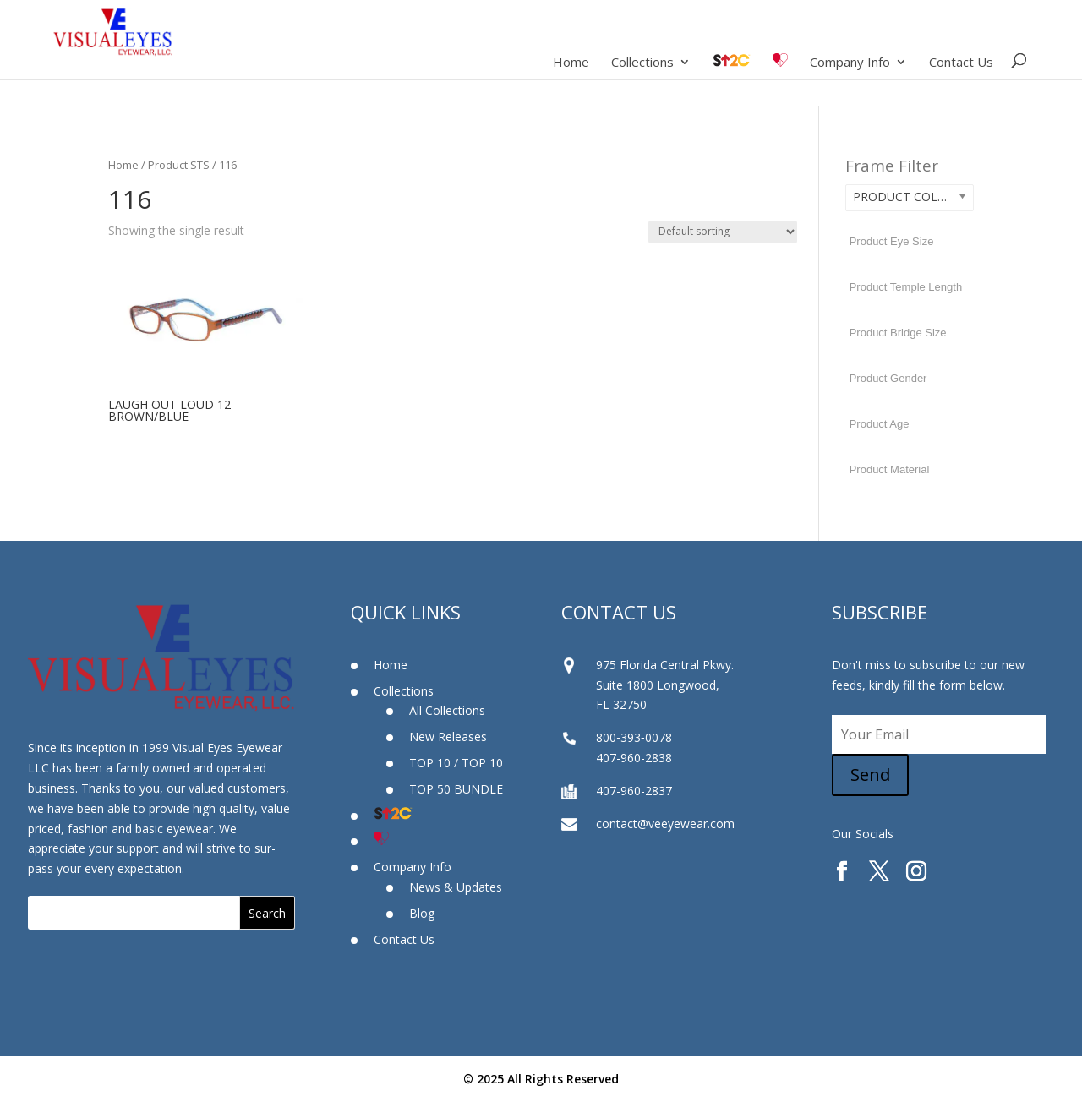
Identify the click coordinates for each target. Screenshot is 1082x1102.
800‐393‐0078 (633, 737)
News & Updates (455, 887)
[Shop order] (722, 232)
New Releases (448, 736)
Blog (421, 913)
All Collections (447, 710)
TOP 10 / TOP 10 (456, 763)
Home (571, 63)
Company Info (850, 63)
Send (870, 774)
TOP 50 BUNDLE (456, 789)
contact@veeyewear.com (665, 824)
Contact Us (961, 63)
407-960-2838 (634, 758)
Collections (642, 63)
